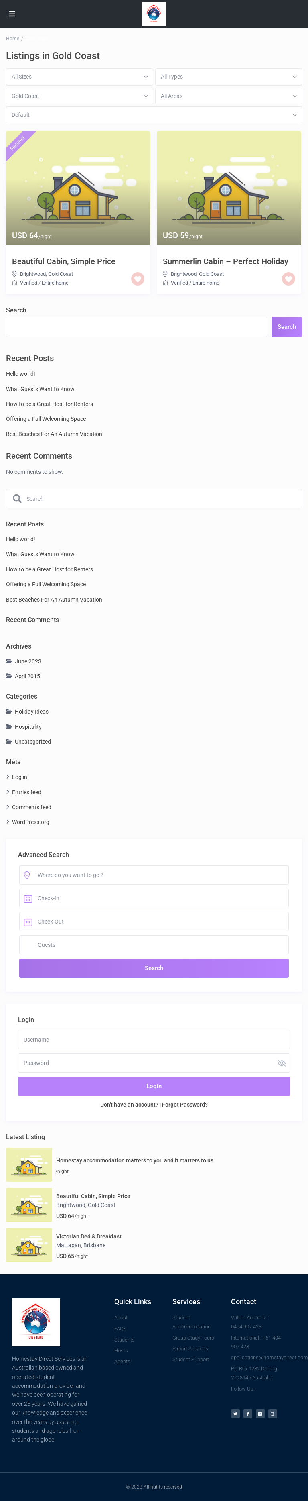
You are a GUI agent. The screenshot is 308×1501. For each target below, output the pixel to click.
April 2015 (27, 676)
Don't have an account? (129, 1104)
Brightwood (33, 274)
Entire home (55, 283)
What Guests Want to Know (40, 389)
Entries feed (26, 792)
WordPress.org (30, 822)
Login (154, 1086)
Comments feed (31, 807)
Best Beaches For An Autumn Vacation (54, 434)
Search (16, 310)
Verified (28, 283)
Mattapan (68, 1245)
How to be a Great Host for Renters (49, 404)
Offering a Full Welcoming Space (46, 419)
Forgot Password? (185, 1104)
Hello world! (20, 374)
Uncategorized (33, 741)
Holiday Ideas (32, 711)
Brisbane (94, 1245)
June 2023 (28, 661)
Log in (19, 777)
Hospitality (28, 727)
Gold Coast (60, 274)
